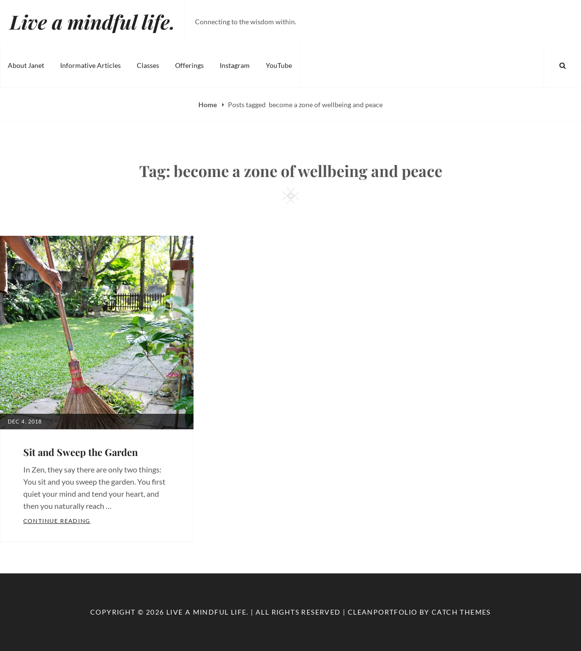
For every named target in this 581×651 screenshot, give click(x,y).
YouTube (279, 65)
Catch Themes (461, 612)
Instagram (235, 65)
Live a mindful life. (92, 21)
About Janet (26, 65)
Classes (148, 65)
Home (208, 104)
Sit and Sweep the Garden (80, 451)
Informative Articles (90, 65)
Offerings (189, 65)
